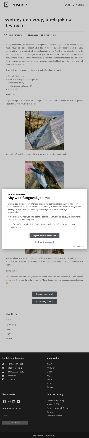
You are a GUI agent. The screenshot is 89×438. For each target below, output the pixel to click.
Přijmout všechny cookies (44, 235)
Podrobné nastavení (44, 242)
